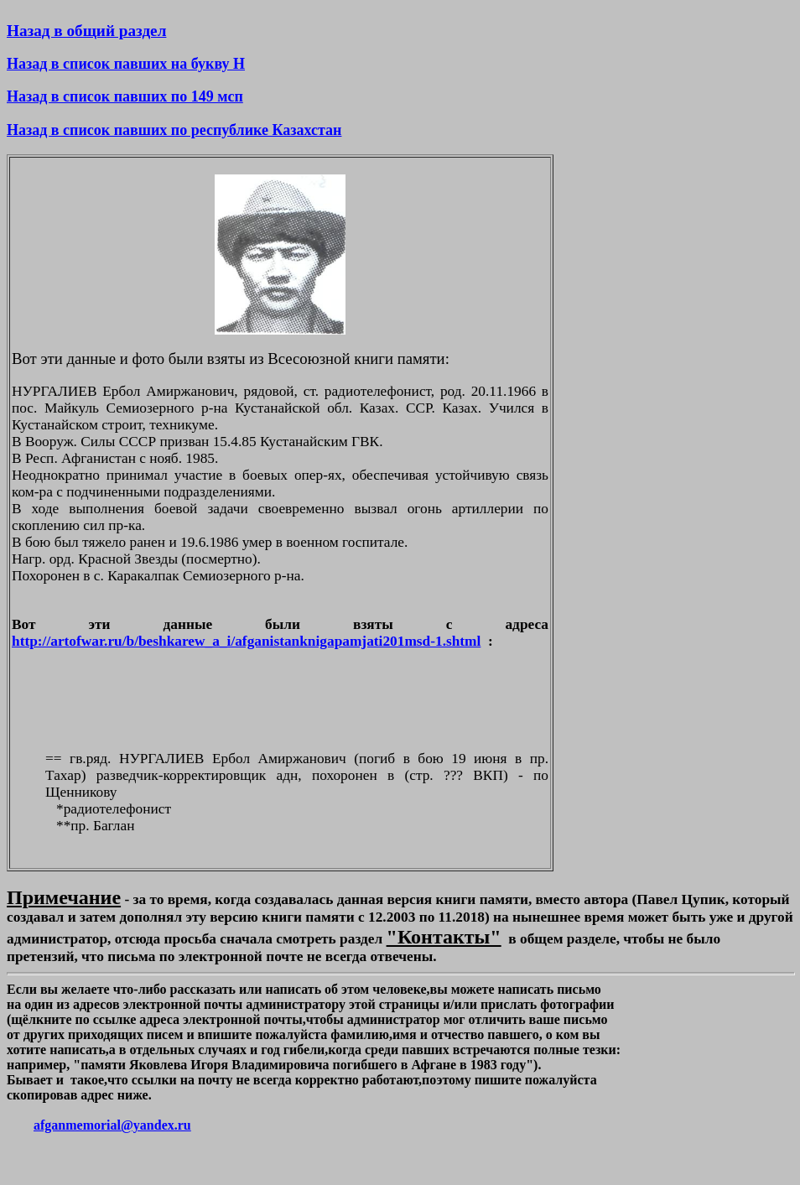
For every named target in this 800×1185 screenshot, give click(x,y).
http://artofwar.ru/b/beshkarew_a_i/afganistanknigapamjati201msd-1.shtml (246, 641)
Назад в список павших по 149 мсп (125, 96)
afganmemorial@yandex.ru (112, 1125)
